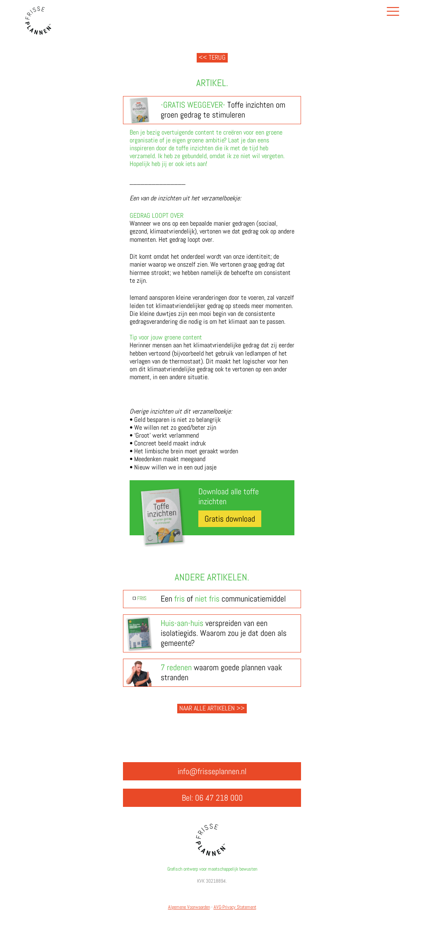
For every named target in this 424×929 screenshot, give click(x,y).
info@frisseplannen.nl (212, 771)
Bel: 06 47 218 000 (212, 797)
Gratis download (230, 518)
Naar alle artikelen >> (212, 708)
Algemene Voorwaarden (189, 907)
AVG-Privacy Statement (235, 907)
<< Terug (212, 57)
